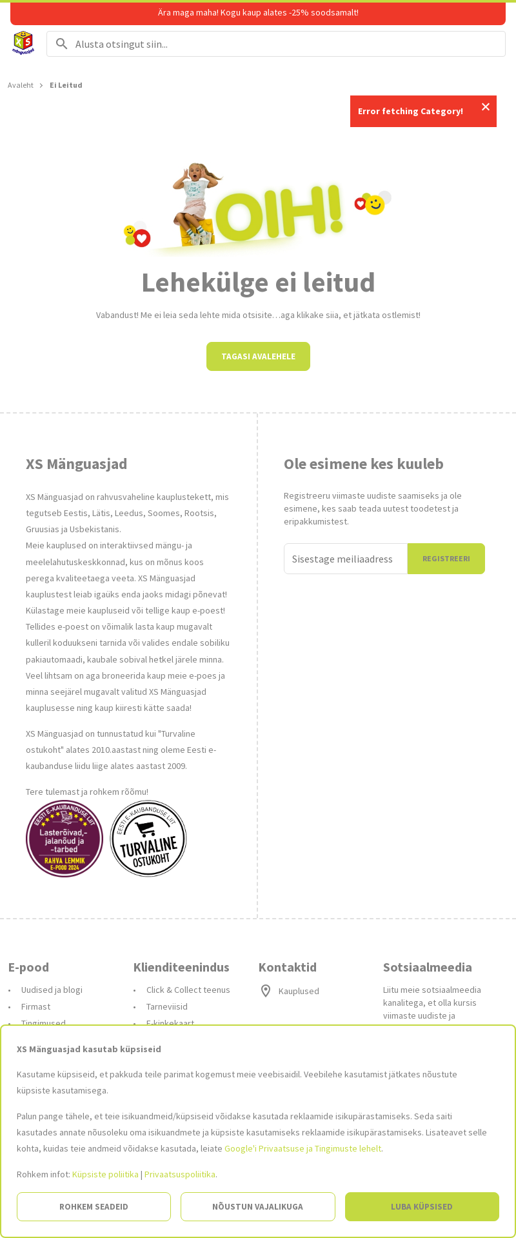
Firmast (35, 1006)
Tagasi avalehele (258, 356)
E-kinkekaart (170, 1023)
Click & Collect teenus (188, 989)
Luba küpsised (422, 1206)
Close (485, 106)
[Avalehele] (23, 44)
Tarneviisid (167, 1006)
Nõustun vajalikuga (257, 1206)
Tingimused (43, 1023)
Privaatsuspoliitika (179, 1174)
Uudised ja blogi (52, 989)
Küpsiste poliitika (105, 1174)
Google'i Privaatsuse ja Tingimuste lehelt (302, 1148)
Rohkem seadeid (93, 1206)
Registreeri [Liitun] (446, 558)
